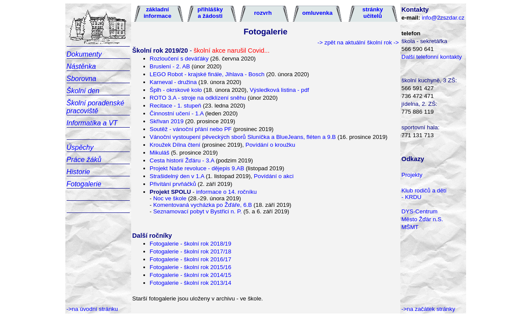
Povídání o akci (274, 176)
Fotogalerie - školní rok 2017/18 (190, 251)
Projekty (412, 175)
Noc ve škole (169, 198)
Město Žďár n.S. (422, 219)
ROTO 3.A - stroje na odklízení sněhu (198, 97)
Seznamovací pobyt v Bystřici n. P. (198, 211)
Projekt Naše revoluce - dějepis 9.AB (197, 168)
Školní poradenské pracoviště (96, 107)
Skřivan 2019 (167, 121)
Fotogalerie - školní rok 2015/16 (190, 267)
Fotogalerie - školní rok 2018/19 (190, 243)
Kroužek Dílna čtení (176, 145)
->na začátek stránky (428, 309)
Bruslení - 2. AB (171, 66)
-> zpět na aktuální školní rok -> (358, 42)
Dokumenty (84, 54)
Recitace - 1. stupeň (176, 105)
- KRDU (412, 197)
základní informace (158, 12)
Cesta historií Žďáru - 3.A (182, 160)
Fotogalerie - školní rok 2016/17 (190, 259)
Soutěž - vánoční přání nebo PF (191, 129)
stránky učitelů (372, 12)
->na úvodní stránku (92, 309)
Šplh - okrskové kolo (176, 90)
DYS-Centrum (420, 211)
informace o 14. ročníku (225, 192)
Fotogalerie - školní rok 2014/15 (190, 275)
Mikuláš (159, 152)
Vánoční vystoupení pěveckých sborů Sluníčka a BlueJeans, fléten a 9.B (243, 137)
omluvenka (317, 13)
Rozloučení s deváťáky (179, 58)
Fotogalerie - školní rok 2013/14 (190, 283)
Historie (78, 171)
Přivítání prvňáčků (173, 184)
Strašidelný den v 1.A (177, 176)
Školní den (83, 90)
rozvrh (263, 13)
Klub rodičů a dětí (424, 190)
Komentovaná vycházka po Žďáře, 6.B (202, 205)
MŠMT (410, 227)
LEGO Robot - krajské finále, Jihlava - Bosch (207, 74)
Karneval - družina (173, 82)
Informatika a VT (92, 123)
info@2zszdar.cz (443, 17)
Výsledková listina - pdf (279, 90)
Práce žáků (84, 159)
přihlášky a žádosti (210, 12)
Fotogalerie (84, 184)
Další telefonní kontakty (432, 57)
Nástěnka (81, 66)
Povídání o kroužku (269, 145)
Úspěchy (80, 147)
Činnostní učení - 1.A (177, 113)
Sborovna (82, 78)
